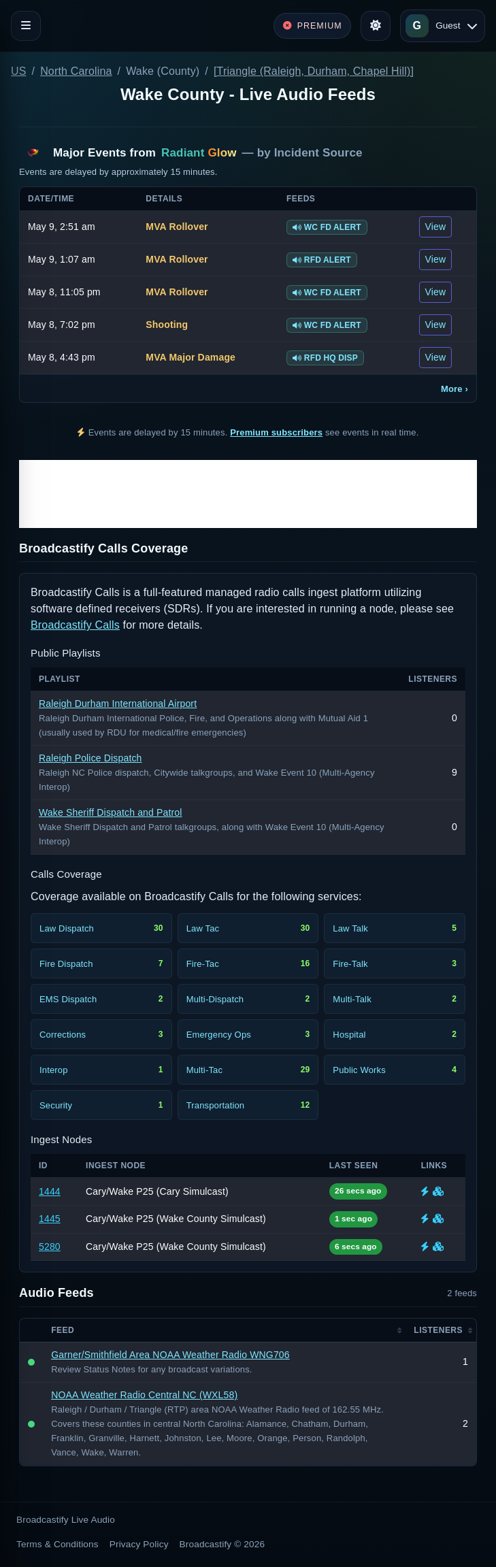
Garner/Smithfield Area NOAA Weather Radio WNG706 (170, 1354)
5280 (50, 1246)
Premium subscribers (276, 432)
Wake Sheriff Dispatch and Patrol (110, 812)
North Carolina (76, 71)
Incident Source (318, 152)
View (435, 226)
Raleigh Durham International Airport (118, 703)
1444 (50, 1191)
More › (454, 389)
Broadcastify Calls (75, 625)
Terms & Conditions (57, 1544)
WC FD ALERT (327, 227)
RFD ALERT (322, 260)
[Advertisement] (248, 494)
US (19, 71)
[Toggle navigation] (26, 26)
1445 (50, 1218)
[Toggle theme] (376, 26)
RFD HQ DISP (325, 358)
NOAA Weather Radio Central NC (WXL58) (144, 1394)
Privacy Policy (139, 1544)
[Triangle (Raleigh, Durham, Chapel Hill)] (314, 71)
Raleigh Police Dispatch (90, 758)
